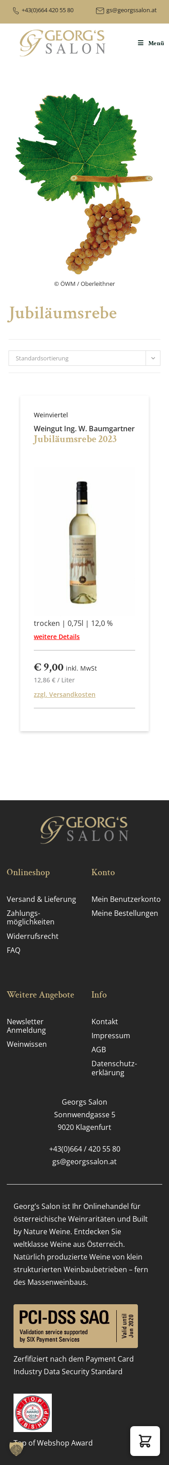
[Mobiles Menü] (151, 43)
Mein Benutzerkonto (126, 899)
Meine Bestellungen (124, 913)
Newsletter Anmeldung (26, 1026)
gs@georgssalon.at (131, 10)
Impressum (110, 1035)
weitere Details (57, 636)
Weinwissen (27, 1044)
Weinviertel (51, 415)
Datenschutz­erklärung (114, 1068)
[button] (145, 1441)
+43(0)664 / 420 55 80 (84, 1149)
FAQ (13, 950)
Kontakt (104, 1021)
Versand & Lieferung (41, 899)
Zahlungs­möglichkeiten (31, 917)
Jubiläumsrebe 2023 (75, 439)
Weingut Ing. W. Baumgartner (84, 429)
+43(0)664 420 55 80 (47, 10)
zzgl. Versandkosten (65, 694)
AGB (98, 1049)
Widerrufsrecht (33, 936)
